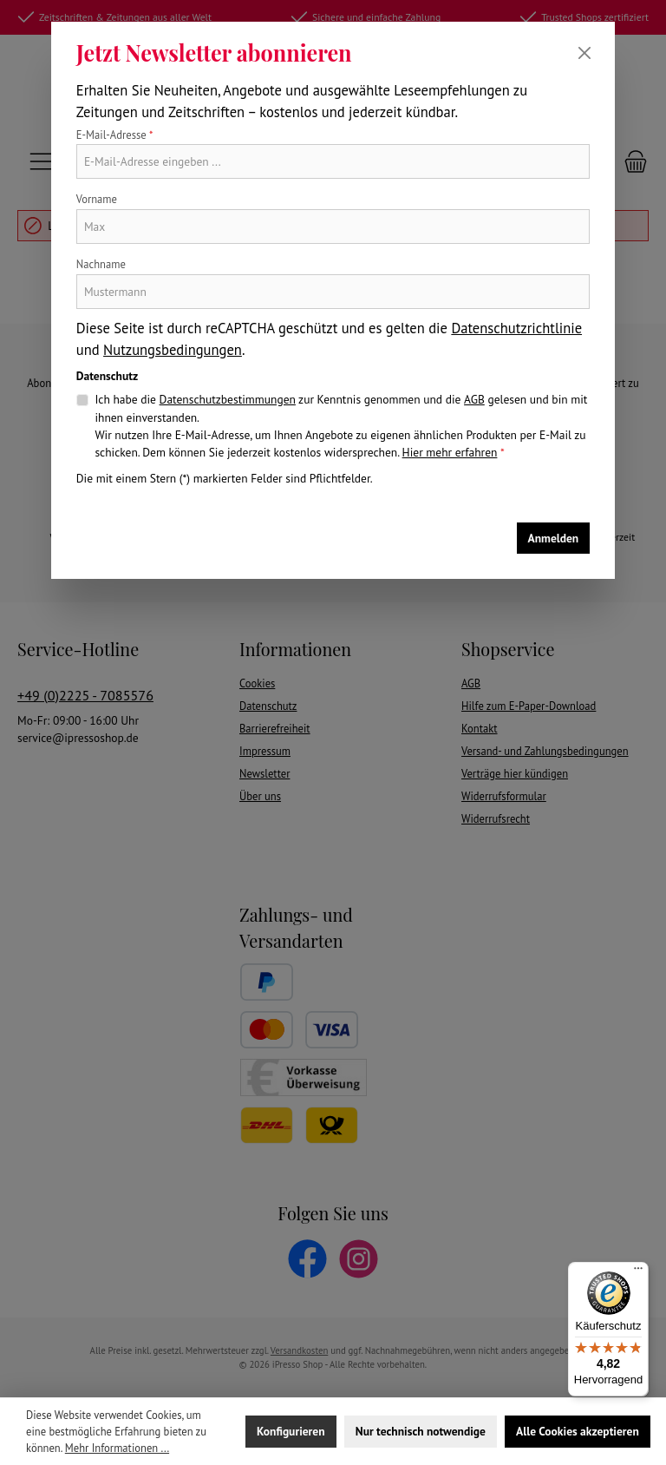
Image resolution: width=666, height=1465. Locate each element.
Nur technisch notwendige (421, 1431)
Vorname (96, 199)
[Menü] (638, 1272)
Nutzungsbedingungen (172, 349)
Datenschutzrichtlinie (516, 328)
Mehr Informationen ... (117, 1448)
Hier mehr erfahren (450, 452)
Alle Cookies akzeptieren (577, 1431)
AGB (474, 399)
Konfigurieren (290, 1431)
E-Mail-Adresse (114, 134)
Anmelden (553, 538)
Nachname (101, 264)
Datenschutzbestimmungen (228, 399)
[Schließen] (584, 53)
